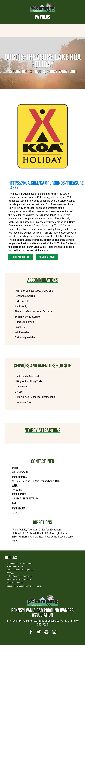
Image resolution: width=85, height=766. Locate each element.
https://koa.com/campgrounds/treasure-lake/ (46, 185)
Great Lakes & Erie (14, 566)
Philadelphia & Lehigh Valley (19, 576)
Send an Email (47, 257)
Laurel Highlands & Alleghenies (20, 570)
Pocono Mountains (14, 583)
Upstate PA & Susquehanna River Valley (24, 586)
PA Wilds (10, 573)
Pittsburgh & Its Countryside (18, 579)
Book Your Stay (20, 257)
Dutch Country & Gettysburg (18, 563)
